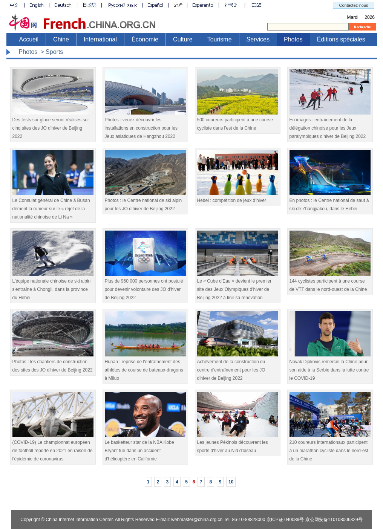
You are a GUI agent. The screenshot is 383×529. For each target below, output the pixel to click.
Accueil (29, 39)
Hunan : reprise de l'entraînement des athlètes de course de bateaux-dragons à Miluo (145, 367)
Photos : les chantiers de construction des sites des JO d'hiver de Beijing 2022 (52, 363)
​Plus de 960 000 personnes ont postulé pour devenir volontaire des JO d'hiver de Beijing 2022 (145, 286)
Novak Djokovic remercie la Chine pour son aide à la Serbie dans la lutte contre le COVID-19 (330, 367)
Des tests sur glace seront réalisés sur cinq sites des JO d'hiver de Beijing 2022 (52, 125)
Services (258, 39)
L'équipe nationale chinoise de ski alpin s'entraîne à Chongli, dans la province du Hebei (52, 286)
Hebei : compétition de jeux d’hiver (237, 197)
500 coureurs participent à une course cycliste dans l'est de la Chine (237, 121)
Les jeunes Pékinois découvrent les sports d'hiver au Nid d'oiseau (237, 443)
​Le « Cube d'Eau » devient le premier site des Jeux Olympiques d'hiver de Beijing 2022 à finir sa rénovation (237, 286)
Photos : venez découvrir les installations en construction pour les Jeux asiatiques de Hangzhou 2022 (145, 125)
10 (230, 482)
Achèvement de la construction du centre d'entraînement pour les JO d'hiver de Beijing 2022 (237, 367)
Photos (293, 39)
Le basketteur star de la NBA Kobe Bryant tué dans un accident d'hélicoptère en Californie (145, 448)
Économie (145, 39)
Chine (61, 39)
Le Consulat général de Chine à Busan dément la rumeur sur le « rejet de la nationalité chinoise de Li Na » (52, 206)
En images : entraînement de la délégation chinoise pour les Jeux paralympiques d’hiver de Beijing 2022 (330, 125)
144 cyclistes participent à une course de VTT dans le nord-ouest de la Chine (330, 282)
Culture (183, 39)
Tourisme (219, 39)
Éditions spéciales (341, 39)
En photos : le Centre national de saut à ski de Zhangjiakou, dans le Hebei (330, 201)
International (100, 39)
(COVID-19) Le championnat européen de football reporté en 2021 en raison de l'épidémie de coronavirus (52, 448)
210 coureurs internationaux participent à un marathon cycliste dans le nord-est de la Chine (330, 448)
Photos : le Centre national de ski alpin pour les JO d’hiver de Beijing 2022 (145, 201)
